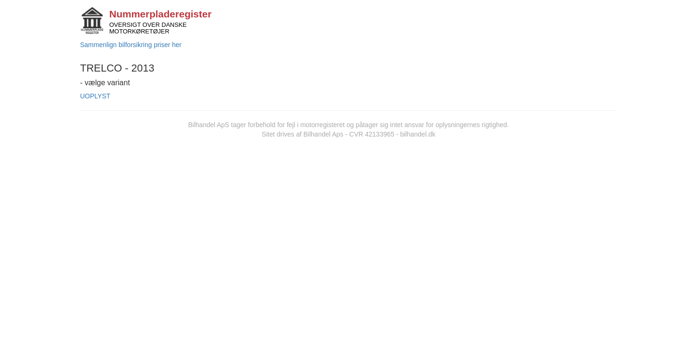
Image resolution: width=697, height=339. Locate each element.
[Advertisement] (348, 209)
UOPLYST (95, 96)
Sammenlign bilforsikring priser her (131, 44)
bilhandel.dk (418, 134)
